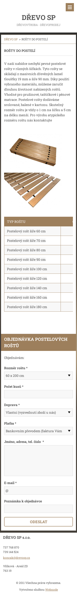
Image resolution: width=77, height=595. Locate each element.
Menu (70, 7)
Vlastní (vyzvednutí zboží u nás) (31, 412)
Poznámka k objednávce (23, 501)
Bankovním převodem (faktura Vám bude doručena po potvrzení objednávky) (34, 432)
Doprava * (12, 405)
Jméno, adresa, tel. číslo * (24, 441)
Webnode (51, 590)
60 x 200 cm (15, 375)
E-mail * (10, 483)
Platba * (10, 423)
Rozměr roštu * (16, 368)
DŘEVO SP (11, 39)
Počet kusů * (13, 386)
